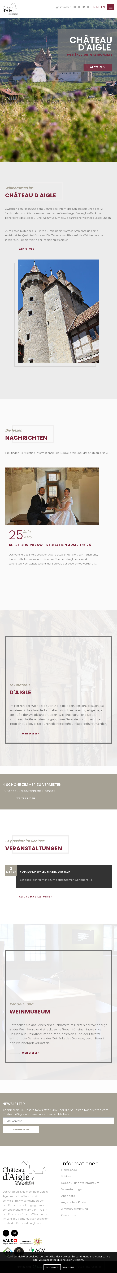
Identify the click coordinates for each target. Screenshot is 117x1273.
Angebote (68, 1195)
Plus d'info (68, 1267)
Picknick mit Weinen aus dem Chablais (45, 872)
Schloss (66, 1176)
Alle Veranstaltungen (36, 896)
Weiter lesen (97, 74)
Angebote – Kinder (74, 1202)
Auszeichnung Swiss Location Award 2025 (50, 545)
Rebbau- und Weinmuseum (80, 1182)
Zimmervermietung (74, 1208)
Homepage (69, 1170)
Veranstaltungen (72, 1189)
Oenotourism (70, 1215)
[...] (90, 879)
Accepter (52, 1267)
